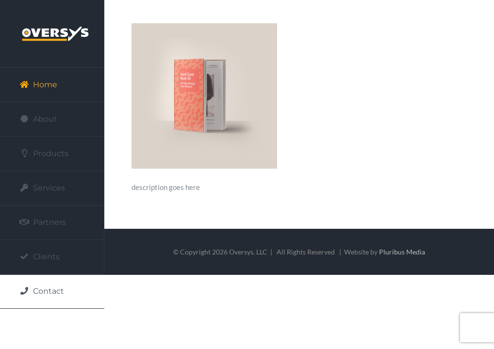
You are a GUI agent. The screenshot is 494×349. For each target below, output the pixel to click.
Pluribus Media (402, 252)
